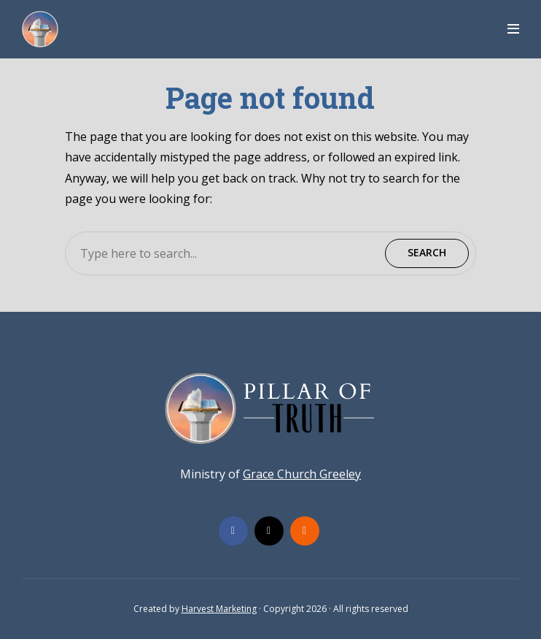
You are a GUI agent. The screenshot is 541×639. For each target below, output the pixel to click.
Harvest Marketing (219, 608)
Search (427, 252)
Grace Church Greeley (302, 474)
